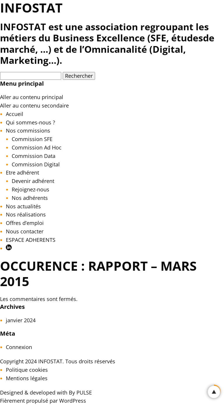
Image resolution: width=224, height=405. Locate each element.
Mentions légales (27, 378)
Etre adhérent (22, 172)
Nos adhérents (30, 197)
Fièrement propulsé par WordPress (43, 400)
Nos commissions (28, 130)
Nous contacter (24, 231)
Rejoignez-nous (30, 189)
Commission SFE (32, 138)
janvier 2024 (21, 320)
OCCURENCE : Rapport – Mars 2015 (98, 273)
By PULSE (80, 392)
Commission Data (33, 155)
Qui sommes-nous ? (30, 122)
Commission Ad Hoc (37, 147)
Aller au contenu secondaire (34, 105)
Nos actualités (23, 206)
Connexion (19, 347)
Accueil (14, 113)
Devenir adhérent (33, 180)
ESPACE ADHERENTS (30, 239)
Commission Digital (36, 164)
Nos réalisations (26, 214)
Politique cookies (27, 369)
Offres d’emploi (25, 222)
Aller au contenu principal (31, 97)
